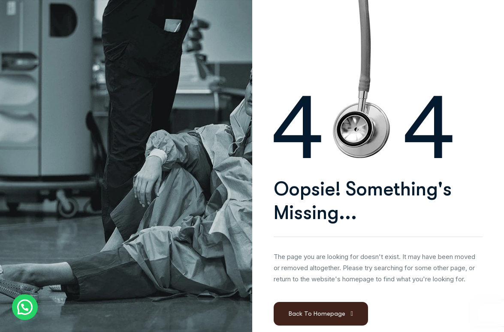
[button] (25, 307)
